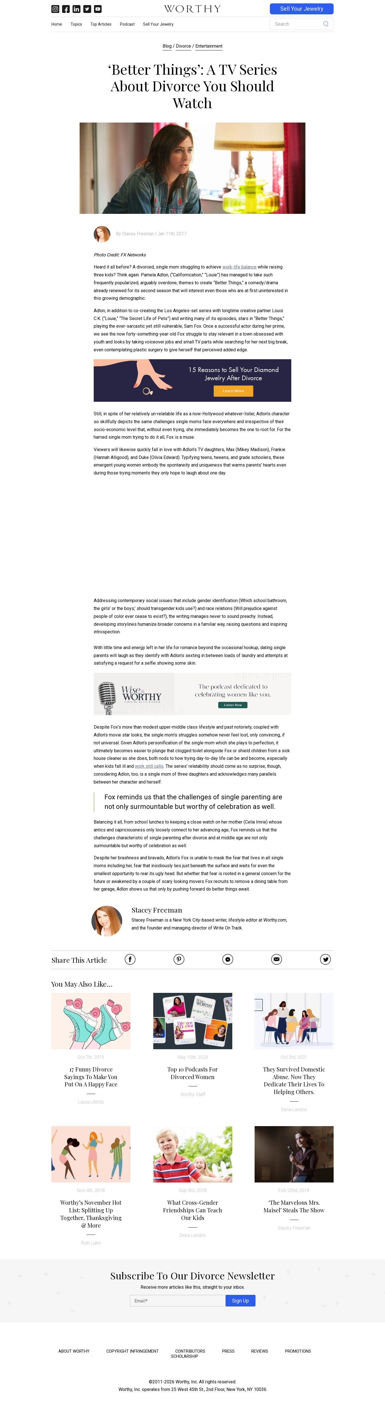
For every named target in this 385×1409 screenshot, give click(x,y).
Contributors (190, 1351)
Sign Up (240, 1301)
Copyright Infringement (132, 1351)
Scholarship (184, 1356)
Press (228, 1351)
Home (56, 24)
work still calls (149, 766)
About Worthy (73, 1351)
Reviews (259, 1351)
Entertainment (208, 46)
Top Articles (100, 24)
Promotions (298, 1351)
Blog (167, 46)
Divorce (183, 46)
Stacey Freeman (138, 233)
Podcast (127, 24)
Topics (76, 24)
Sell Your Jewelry (301, 9)
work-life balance (239, 267)
